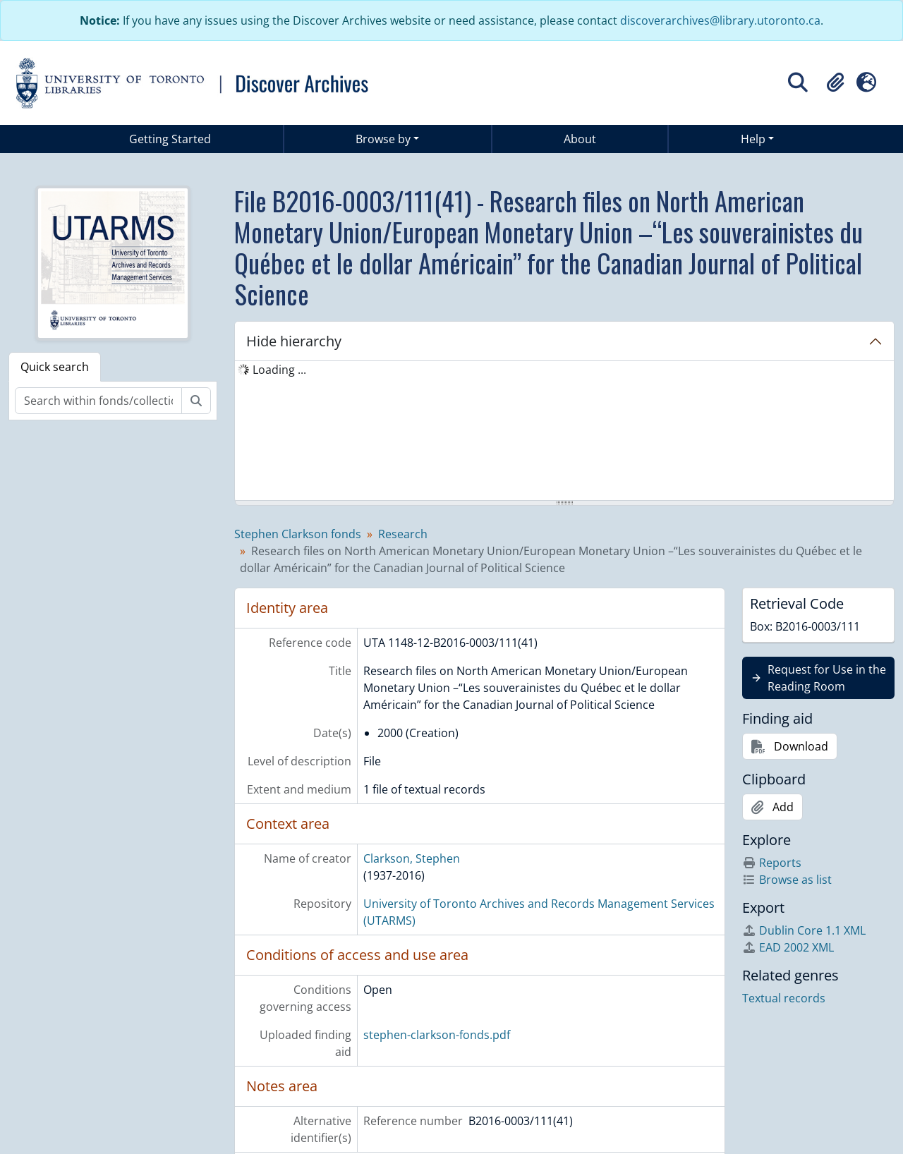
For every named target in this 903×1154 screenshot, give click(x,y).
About (580, 139)
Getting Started (170, 139)
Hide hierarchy (293, 341)
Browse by (383, 139)
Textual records (783, 998)
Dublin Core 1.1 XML (804, 930)
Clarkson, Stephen (411, 858)
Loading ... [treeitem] (279, 369)
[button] (835, 82)
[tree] (564, 431)
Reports (771, 862)
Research (403, 534)
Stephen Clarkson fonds (297, 534)
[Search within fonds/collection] (98, 400)
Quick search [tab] (54, 367)
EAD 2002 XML (788, 947)
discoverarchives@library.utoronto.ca (720, 20)
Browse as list (787, 879)
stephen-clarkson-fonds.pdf (436, 1035)
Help (753, 139)
